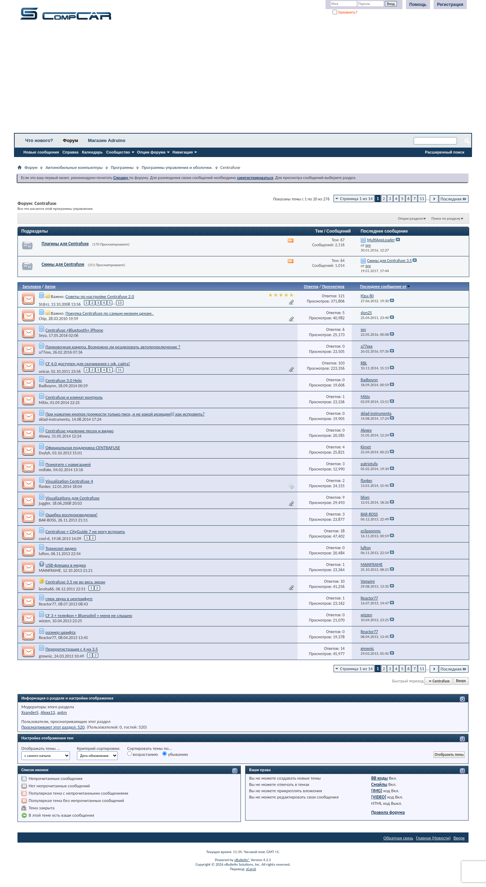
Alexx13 (48, 712)
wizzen (44, 620)
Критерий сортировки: (98, 748)
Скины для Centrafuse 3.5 (389, 260)
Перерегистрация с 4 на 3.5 (71, 649)
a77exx (45, 352)
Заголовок (31, 286)
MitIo (43, 402)
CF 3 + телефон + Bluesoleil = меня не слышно (88, 615)
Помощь (418, 4)
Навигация (182, 152)
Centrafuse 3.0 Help (63, 380)
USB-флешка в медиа (65, 565)
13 (120, 302)
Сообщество (118, 152)
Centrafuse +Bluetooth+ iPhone (74, 330)
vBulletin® (242, 860)
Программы (122, 167)
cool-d (44, 538)
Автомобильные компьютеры (73, 167)
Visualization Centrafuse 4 (69, 481)
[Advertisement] (218, 79)
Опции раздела (410, 218)
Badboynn (47, 385)
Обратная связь (398, 837)
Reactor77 (47, 604)
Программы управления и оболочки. (177, 167)
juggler (44, 503)
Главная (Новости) (433, 837)
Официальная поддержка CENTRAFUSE (82, 447)
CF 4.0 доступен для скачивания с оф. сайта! (87, 363)
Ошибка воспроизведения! (71, 514)
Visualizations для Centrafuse (72, 498)
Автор (50, 286)
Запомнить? (345, 12)
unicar (44, 371)
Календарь (92, 152)
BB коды (379, 778)
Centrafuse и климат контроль (74, 397)
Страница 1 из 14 (356, 198)
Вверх (461, 681)
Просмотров (333, 286)
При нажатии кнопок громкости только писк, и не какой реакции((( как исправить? (125, 414)
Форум (70, 140)
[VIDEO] (378, 797)
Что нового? (39, 140)
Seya (43, 335)
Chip (43, 318)
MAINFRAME (50, 570)
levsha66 (46, 589)
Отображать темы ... (40, 748)
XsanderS (29, 712)
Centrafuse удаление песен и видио (79, 430)
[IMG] (377, 790)
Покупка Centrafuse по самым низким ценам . (109, 313)
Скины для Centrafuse (63, 264)
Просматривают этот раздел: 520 (53, 727)
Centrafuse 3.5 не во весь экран (75, 581)
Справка (71, 152)
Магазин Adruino (107, 140)
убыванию (175, 754)
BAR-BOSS (47, 520)
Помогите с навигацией (68, 464)
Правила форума (388, 812)
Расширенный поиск (444, 152)
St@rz (44, 303)
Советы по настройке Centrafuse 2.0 (99, 296)
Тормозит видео (61, 548)
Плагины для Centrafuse (65, 243)
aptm (62, 712)
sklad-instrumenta (54, 419)
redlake (45, 469)
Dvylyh (44, 452)
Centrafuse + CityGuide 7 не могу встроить (85, 531)
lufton (44, 553)
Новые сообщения (41, 152)
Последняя (454, 198)
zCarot (251, 869)
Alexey (44, 436)
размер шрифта (60, 632)
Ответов (311, 286)
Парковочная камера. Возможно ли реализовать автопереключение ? (112, 346)
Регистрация (450, 4)
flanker (44, 486)
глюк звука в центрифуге (69, 598)
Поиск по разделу (445, 218)
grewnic (45, 656)
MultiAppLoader (381, 239)
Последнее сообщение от (385, 286)
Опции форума (151, 152)
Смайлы (379, 784)
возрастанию (142, 754)
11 (422, 198)
